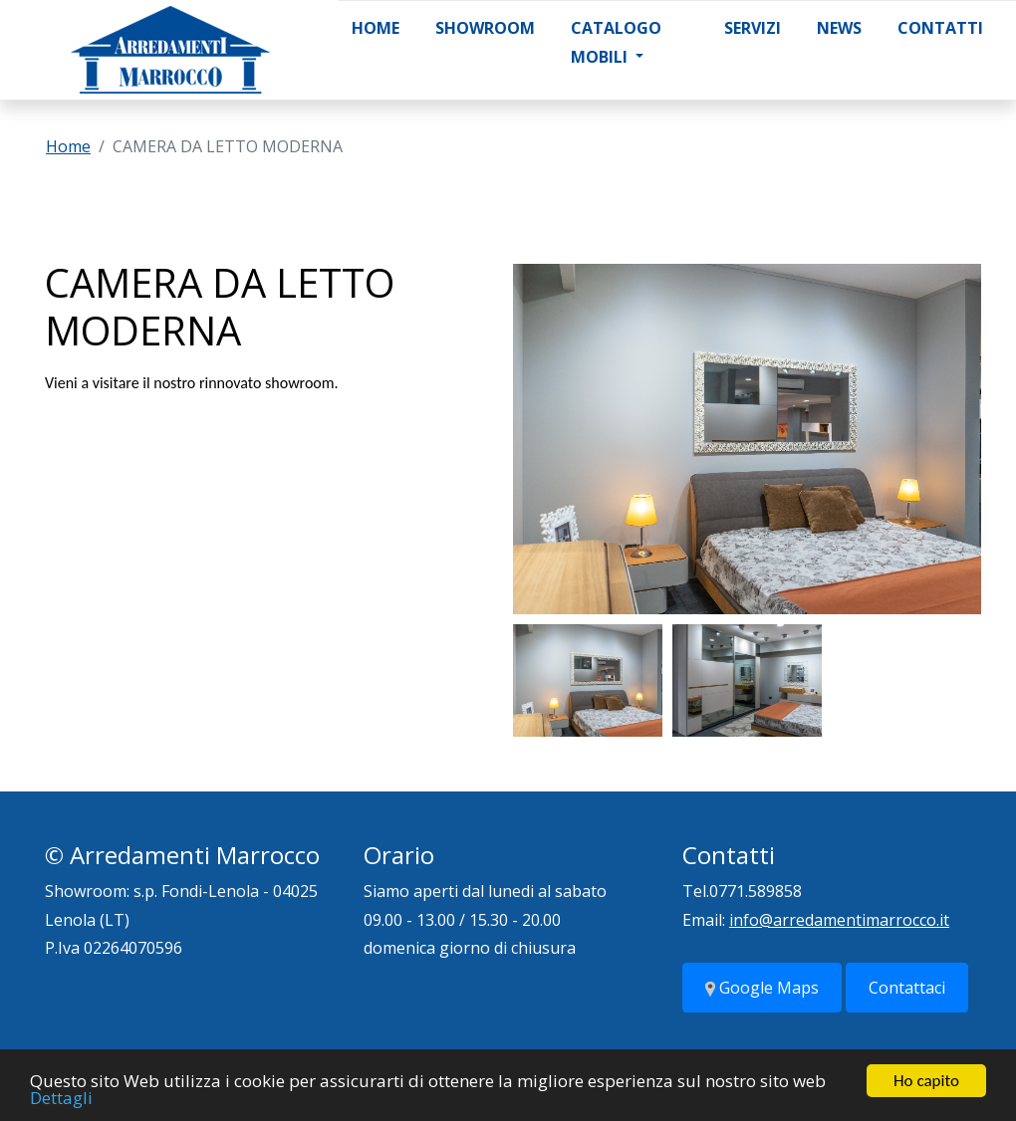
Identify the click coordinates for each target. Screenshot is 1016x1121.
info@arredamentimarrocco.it (839, 920)
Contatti (940, 28)
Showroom (485, 28)
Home (375, 28)
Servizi (752, 28)
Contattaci (907, 988)
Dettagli (61, 1098)
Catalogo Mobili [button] (616, 42)
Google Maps (762, 988)
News (839, 28)
